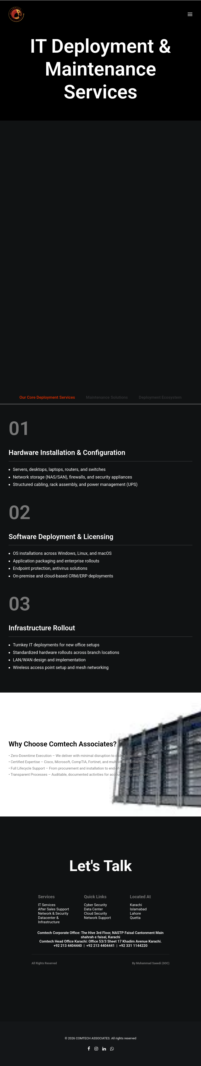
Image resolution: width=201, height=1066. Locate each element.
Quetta (135, 918)
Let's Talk (100, 866)
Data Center (93, 909)
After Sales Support (53, 909)
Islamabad (138, 909)
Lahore (135, 913)
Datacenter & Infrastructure (49, 920)
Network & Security (53, 913)
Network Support (97, 918)
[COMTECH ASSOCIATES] (16, 14)
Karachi (136, 905)
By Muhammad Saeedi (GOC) (150, 963)
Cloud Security (95, 913)
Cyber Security (95, 905)
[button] (190, 14)
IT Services (46, 905)
